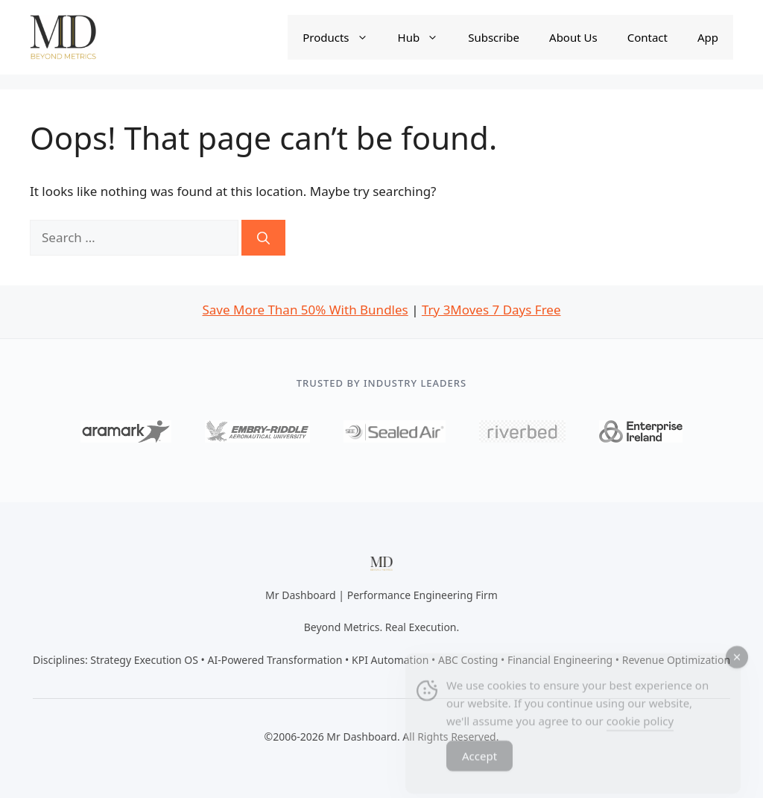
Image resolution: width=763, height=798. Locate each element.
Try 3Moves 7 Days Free (491, 309)
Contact (647, 37)
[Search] (263, 238)
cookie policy (640, 728)
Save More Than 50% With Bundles (305, 309)
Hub (426, 37)
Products (342, 37)
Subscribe (493, 37)
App (707, 37)
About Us (573, 37)
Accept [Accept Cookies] (479, 763)
